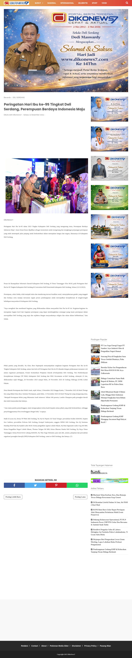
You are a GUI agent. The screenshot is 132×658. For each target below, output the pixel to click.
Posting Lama (80, 504)
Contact (31, 646)
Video (104, 3)
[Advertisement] (46, 144)
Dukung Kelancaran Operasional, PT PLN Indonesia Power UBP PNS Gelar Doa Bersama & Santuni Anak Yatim (109, 522)
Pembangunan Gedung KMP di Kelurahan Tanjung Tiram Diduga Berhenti (113, 408)
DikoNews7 (71, 654)
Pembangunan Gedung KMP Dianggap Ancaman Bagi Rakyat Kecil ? (113, 419)
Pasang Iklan (110, 646)
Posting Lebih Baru (13, 504)
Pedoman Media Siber (59, 646)
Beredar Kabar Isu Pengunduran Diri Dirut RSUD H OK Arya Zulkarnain (113, 370)
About (42, 646)
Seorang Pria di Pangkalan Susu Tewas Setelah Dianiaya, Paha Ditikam (113, 359)
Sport (94, 3)
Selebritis (83, 3)
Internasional (67, 3)
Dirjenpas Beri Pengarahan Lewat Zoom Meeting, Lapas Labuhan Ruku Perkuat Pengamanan (108, 541)
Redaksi (19, 646)
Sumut (38, 3)
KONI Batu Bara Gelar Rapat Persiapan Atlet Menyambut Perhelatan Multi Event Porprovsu (108, 512)
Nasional (51, 3)
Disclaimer (78, 646)
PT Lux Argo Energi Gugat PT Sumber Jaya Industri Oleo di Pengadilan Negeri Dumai (113, 348)
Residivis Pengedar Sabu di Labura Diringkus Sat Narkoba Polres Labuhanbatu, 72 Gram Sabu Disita (109, 532)
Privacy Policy (94, 646)
